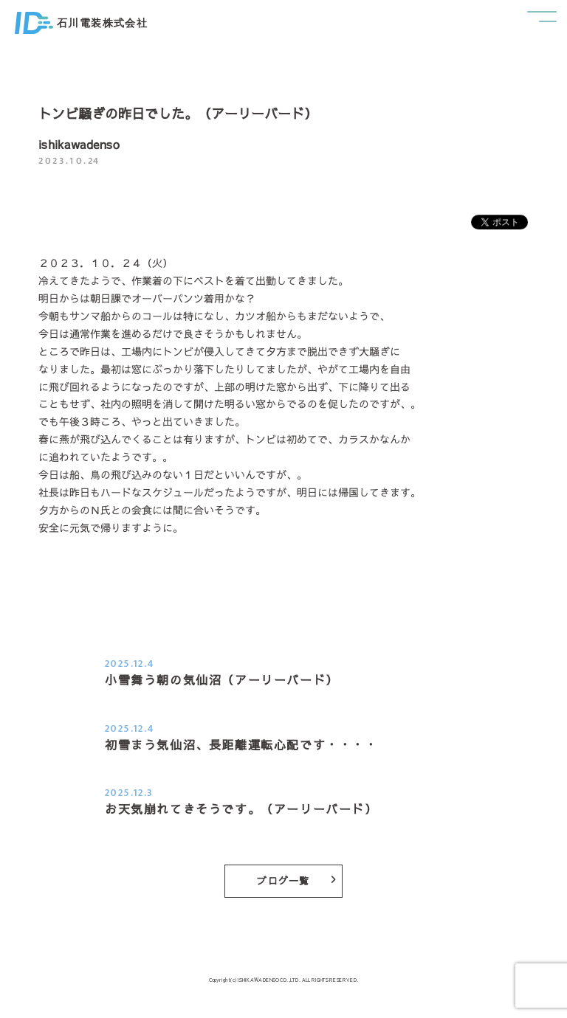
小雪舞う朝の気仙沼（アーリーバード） (222, 679)
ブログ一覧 (297, 880)
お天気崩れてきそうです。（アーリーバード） (241, 808)
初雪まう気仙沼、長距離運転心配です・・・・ (241, 744)
